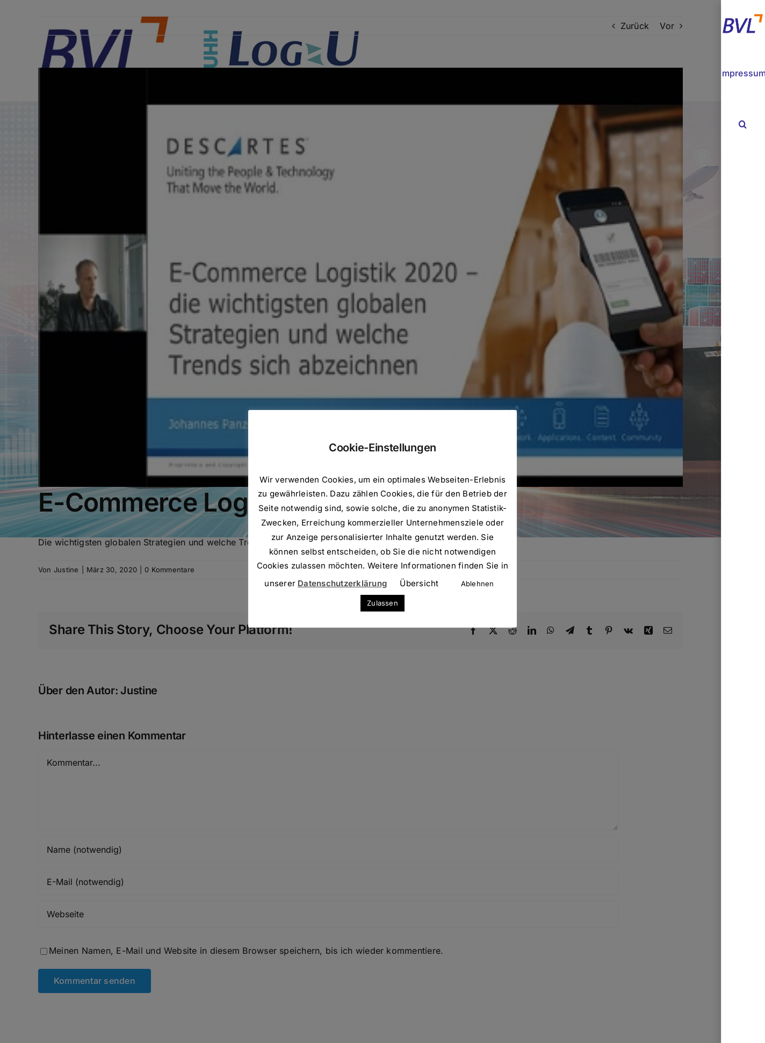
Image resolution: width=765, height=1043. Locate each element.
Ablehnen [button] (477, 583)
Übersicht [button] (419, 583)
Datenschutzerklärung (342, 583)
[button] (743, 124)
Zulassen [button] (382, 603)
